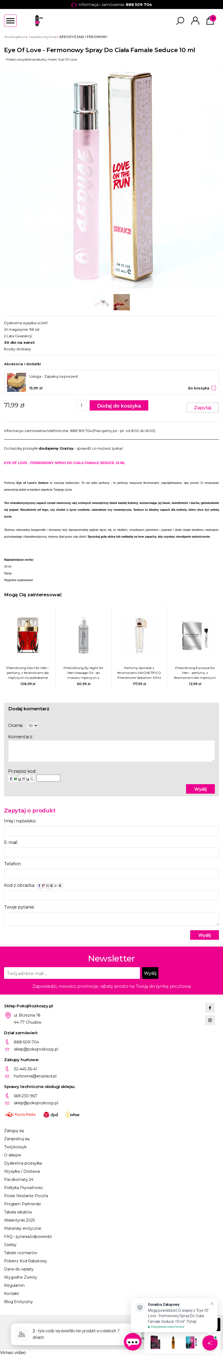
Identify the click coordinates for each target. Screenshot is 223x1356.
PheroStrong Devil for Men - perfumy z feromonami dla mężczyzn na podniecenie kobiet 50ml (27, 673)
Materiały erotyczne (22, 1228)
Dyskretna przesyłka (23, 1163)
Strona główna (15, 37)
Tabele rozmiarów (20, 1252)
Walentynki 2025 (19, 1220)
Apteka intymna (43, 37)
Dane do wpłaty (19, 1269)
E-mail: (11, 842)
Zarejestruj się (17, 1138)
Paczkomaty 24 (18, 1179)
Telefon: (12, 863)
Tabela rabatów (18, 1212)
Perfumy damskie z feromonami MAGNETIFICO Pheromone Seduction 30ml (139, 673)
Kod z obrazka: (33, 885)
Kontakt (11, 1293)
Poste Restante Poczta (26, 1195)
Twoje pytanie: (19, 907)
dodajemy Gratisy (56, 448)
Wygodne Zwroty (20, 1277)
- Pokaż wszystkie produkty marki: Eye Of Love (40, 59)
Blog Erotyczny (18, 1301)
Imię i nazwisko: (20, 821)
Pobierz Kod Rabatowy (25, 1261)
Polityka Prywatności (23, 1187)
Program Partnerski (22, 1204)
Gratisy (10, 1244)
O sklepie (12, 1155)
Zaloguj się (14, 1130)
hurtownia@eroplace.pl (35, 1076)
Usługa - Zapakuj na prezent (53, 376)
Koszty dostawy (17, 349)
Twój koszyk (15, 1146)
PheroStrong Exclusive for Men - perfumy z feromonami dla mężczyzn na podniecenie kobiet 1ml (195, 673)
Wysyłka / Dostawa (22, 1171)
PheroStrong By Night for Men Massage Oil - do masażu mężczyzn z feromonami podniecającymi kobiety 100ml (83, 673)
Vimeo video (13, 1352)
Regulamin (14, 1285)
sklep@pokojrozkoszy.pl (36, 1049)
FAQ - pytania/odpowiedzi (28, 1236)
